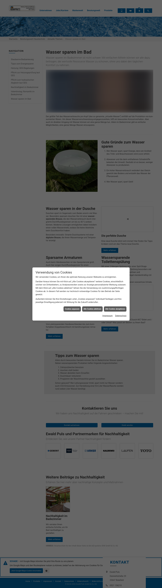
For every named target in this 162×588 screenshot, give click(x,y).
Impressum (107, 145)
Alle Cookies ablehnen (92, 139)
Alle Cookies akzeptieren (115, 139)
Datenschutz (120, 145)
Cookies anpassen (72, 139)
